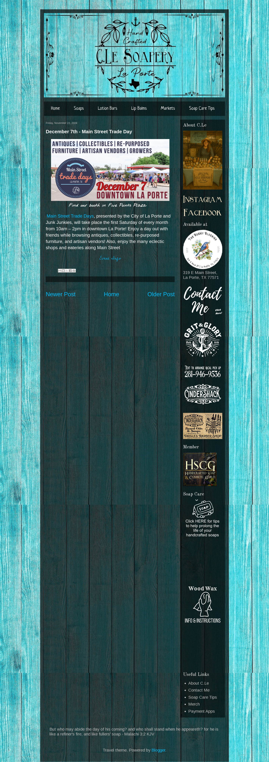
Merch (194, 704)
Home (55, 108)
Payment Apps (201, 711)
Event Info (110, 258)
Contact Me (199, 690)
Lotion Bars (107, 108)
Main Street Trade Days (70, 215)
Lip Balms (139, 108)
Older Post (161, 294)
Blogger (158, 750)
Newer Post (60, 294)
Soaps (79, 108)
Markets (168, 108)
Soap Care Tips (202, 108)
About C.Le (198, 683)
